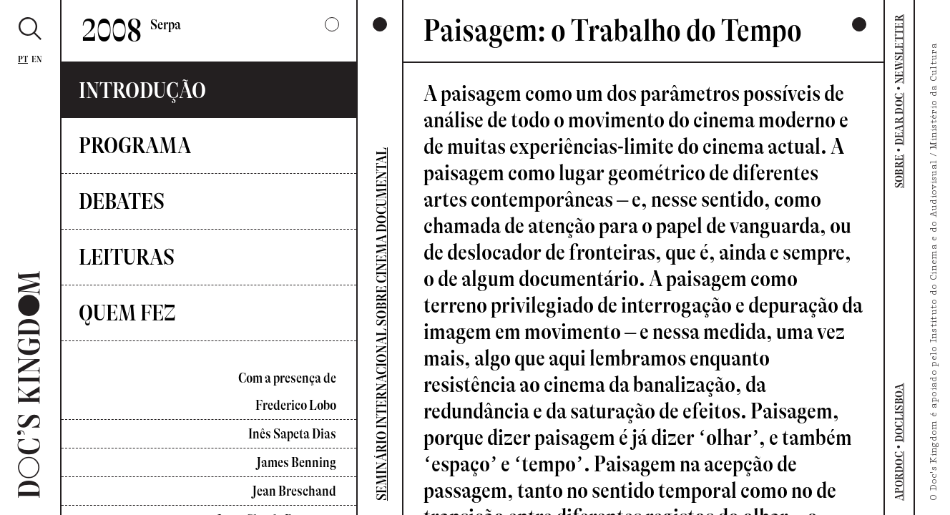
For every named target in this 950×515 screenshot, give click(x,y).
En (37, 59)
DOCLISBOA (899, 412)
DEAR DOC (899, 119)
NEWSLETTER (899, 49)
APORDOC (899, 476)
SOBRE (899, 171)
